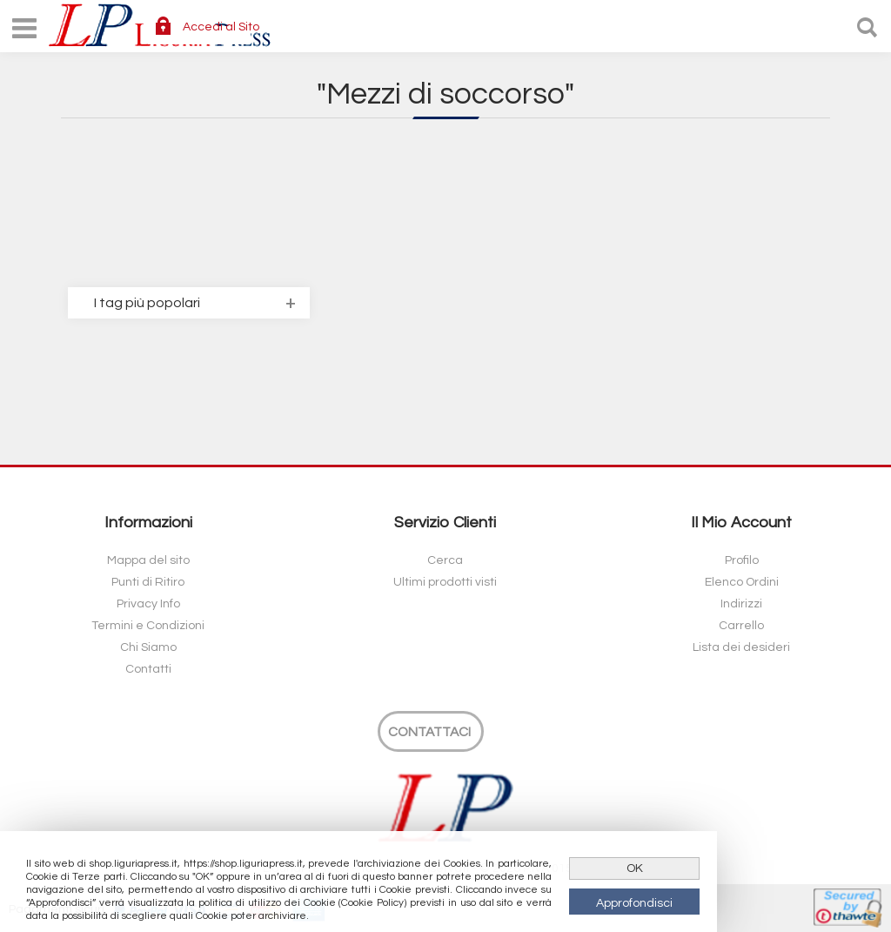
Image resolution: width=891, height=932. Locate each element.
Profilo (742, 560)
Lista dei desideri (741, 647)
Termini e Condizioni (147, 626)
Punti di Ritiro (147, 582)
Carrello (741, 626)
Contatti (148, 669)
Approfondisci (634, 903)
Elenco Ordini (742, 582)
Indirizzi (741, 604)
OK (634, 868)
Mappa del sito (148, 560)
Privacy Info (148, 604)
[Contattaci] (431, 731)
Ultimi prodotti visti (445, 582)
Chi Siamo (148, 647)
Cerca (445, 560)
